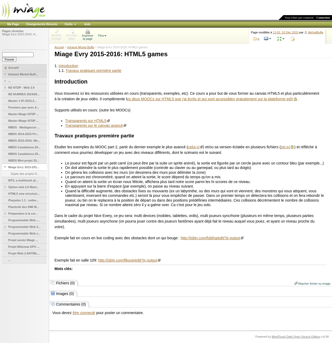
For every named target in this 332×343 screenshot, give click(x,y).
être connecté (84, 313)
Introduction (68, 66)
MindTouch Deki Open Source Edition (296, 336)
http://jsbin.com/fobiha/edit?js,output (210, 238)
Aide (87, 24)
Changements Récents (42, 24)
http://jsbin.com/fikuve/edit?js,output (127, 260)
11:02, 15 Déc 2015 (286, 32)
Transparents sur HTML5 (85, 121)
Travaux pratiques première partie (93, 70)
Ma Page (13, 24)
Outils (68, 24)
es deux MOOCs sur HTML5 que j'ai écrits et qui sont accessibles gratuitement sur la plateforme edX (210, 99)
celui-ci (194, 147)
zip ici (285, 147)
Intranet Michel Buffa (80, 47)
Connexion (323, 17)
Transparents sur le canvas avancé (94, 125)
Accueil (59, 47)
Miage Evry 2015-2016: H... (20, 34)
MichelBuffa (315, 32)
